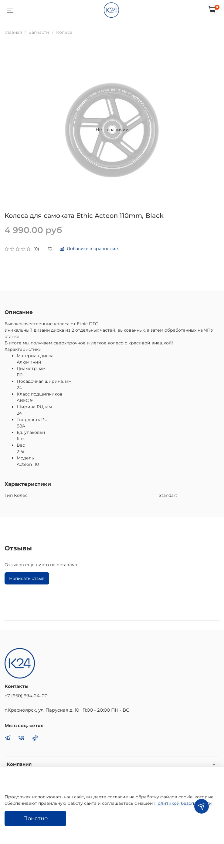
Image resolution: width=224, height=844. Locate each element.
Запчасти (39, 32)
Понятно (35, 818)
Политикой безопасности (183, 803)
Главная (13, 32)
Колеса (64, 32)
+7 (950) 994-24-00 (26, 696)
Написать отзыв (27, 578)
